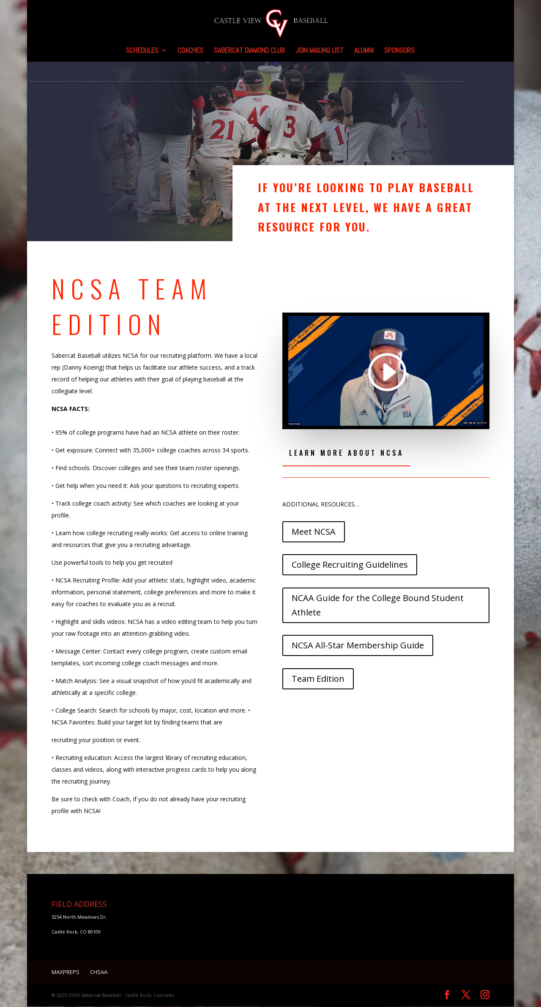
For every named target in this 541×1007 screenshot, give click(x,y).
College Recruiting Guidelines (350, 565)
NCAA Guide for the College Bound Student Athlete (378, 605)
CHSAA (98, 972)
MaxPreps (65, 972)
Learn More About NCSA (346, 453)
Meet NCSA (314, 532)
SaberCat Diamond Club (249, 51)
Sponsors (399, 51)
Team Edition (318, 679)
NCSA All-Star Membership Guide (358, 645)
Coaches (190, 51)
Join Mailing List (319, 51)
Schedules (142, 51)
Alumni (364, 51)
